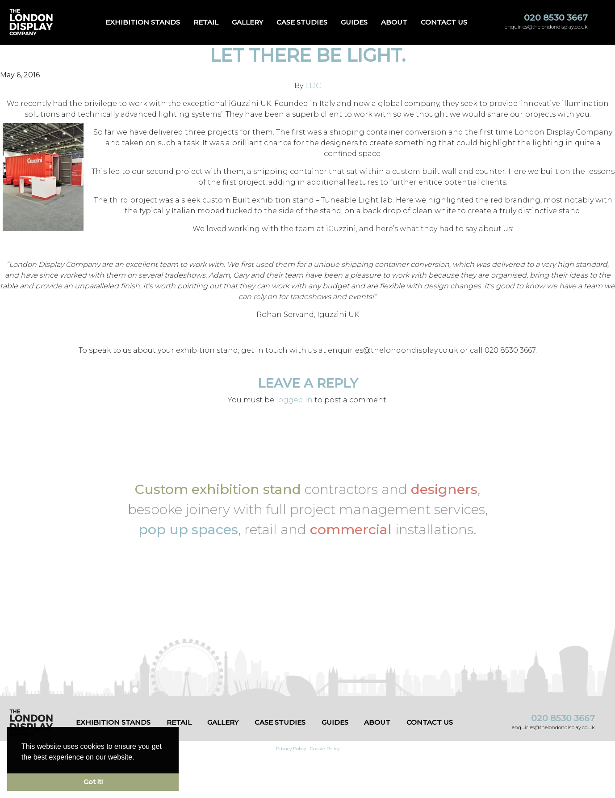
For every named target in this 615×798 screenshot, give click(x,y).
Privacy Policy (291, 749)
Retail (205, 22)
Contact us (444, 22)
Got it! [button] (93, 782)
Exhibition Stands (142, 22)
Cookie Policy (324, 749)
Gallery (247, 22)
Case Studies (301, 22)
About (394, 22)
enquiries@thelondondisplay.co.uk (546, 27)
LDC (313, 85)
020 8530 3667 (556, 18)
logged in (294, 400)
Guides (354, 22)
